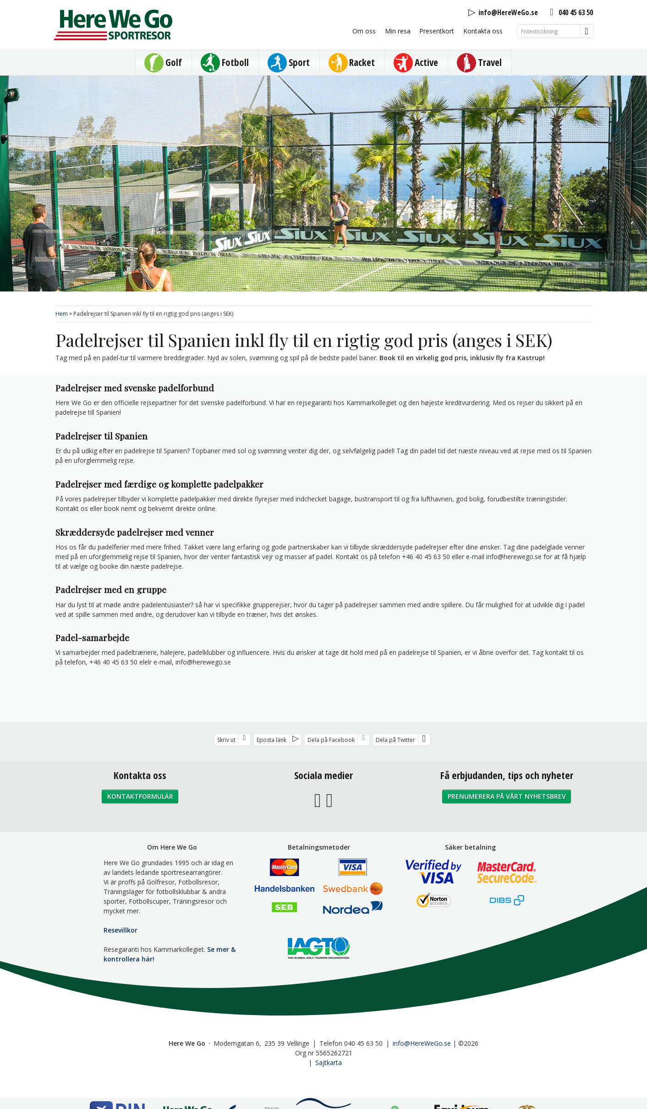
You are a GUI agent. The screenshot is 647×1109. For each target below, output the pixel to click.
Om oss (364, 31)
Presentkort (436, 31)
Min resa (398, 31)
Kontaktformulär (140, 796)
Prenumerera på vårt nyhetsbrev (507, 796)
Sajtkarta (328, 1062)
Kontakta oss (483, 31)
